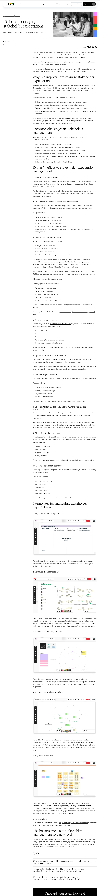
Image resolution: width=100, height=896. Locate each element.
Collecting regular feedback (42, 367)
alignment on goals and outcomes (57, 425)
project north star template (45, 561)
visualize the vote (79, 623)
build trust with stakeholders (60, 324)
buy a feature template (44, 803)
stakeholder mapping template (47, 679)
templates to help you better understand (73, 823)
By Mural (17, 16)
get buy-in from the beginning (59, 62)
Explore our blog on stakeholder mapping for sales (72, 684)
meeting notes (72, 437)
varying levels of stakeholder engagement (61, 150)
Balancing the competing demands (47, 162)
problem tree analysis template (47, 740)
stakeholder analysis (41, 241)
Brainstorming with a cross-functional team (51, 191)
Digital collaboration (8, 16)
